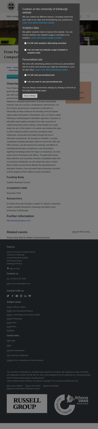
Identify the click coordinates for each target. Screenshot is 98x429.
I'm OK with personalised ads (41, 75)
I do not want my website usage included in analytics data (47, 51)
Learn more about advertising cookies (51, 70)
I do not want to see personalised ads (44, 82)
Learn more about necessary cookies (38, 23)
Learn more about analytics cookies (46, 38)
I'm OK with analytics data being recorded (46, 43)
